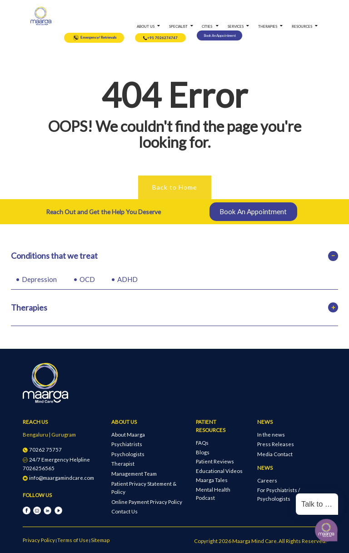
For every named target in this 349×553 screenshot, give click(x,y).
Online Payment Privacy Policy (146, 502)
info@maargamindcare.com (58, 478)
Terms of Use (73, 540)
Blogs (202, 452)
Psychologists (128, 454)
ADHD (127, 279)
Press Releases (275, 444)
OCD (87, 279)
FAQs (202, 443)
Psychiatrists (126, 444)
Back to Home (174, 187)
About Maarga (128, 434)
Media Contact (275, 454)
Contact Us (124, 511)
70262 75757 (42, 449)
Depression (39, 279)
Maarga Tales (212, 480)
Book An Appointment (220, 35)
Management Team (134, 474)
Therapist (123, 464)
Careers (267, 480)
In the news (271, 434)
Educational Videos (219, 471)
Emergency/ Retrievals (94, 37)
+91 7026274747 (160, 38)
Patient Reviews (215, 461)
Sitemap (100, 540)
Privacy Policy (39, 540)
